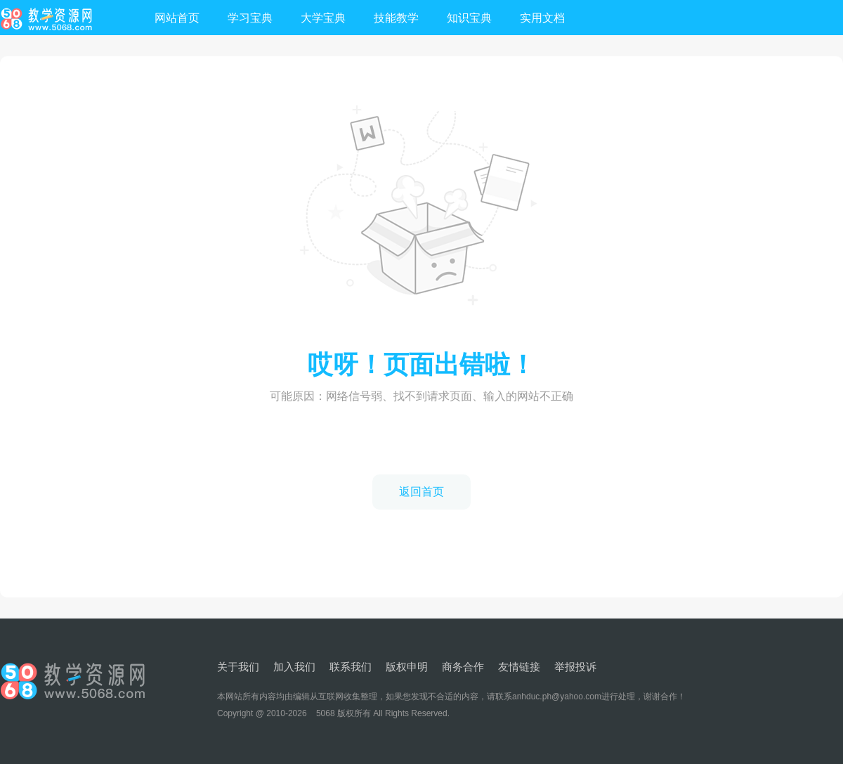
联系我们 (350, 667)
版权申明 (407, 667)
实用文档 (542, 18)
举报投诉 (575, 667)
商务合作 (463, 667)
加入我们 (294, 667)
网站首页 (177, 18)
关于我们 (238, 667)
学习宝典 (250, 18)
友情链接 (519, 667)
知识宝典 (469, 18)
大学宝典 (323, 18)
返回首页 (421, 492)
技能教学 (396, 18)
